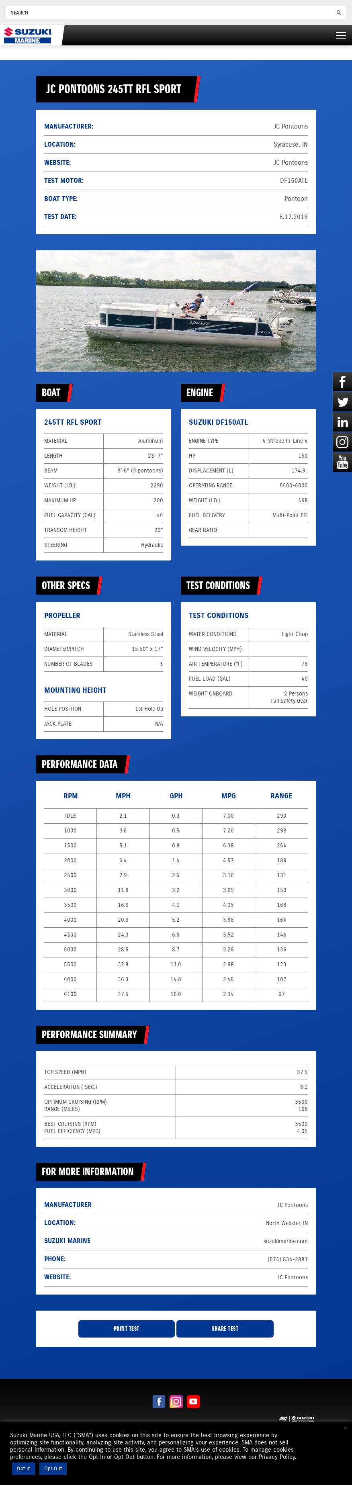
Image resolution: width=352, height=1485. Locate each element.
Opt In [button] (24, 1468)
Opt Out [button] (53, 1468)
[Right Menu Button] (341, 35)
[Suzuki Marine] (28, 35)
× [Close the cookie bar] (345, 1428)
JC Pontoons (291, 162)
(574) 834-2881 (288, 1259)
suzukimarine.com (286, 1241)
